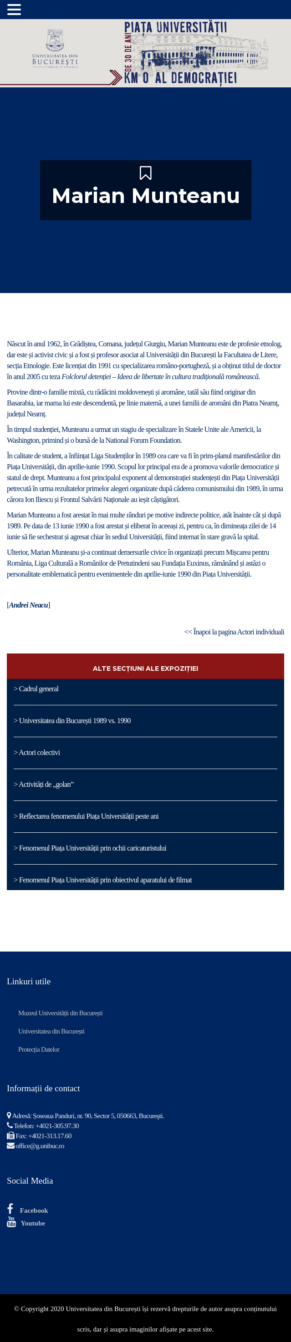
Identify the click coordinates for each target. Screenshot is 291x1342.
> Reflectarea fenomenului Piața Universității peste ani (86, 816)
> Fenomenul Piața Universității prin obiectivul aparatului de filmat (103, 880)
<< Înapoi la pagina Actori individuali (234, 632)
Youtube (33, 1223)
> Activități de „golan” (44, 784)
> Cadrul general (36, 688)
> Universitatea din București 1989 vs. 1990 (72, 720)
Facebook (34, 1210)
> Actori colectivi (37, 752)
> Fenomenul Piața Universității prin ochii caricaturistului (90, 848)
